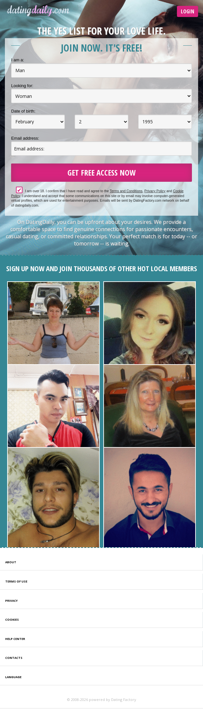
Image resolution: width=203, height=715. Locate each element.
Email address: (25, 138)
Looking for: (22, 85)
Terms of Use (16, 581)
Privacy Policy (155, 191)
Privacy (11, 600)
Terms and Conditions (126, 191)
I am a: (17, 59)
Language (13, 677)
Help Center (15, 639)
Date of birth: (23, 111)
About (10, 562)
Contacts (13, 658)
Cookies (12, 619)
